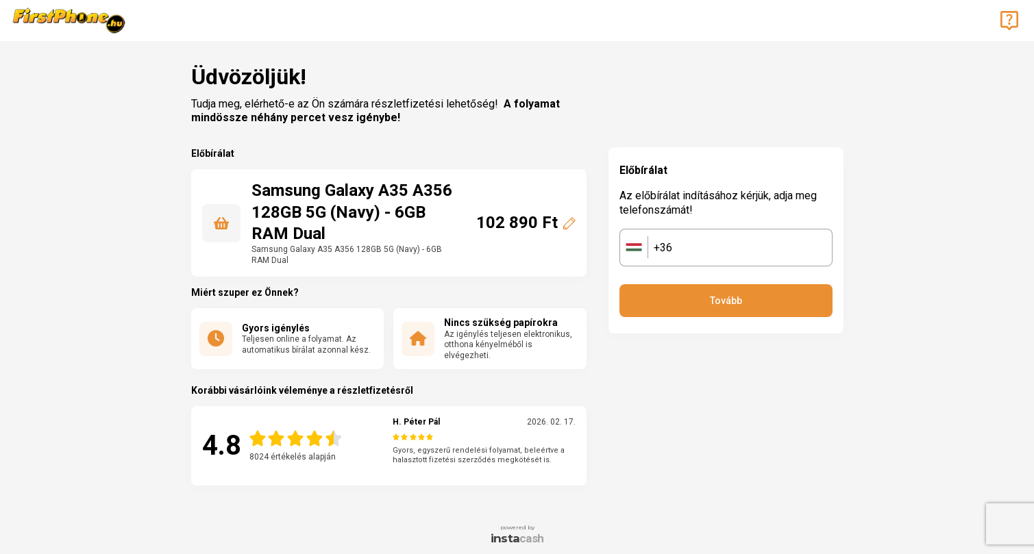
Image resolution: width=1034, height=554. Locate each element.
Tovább (726, 300)
